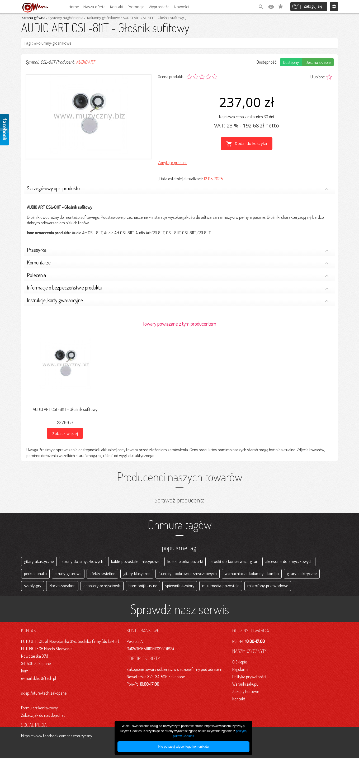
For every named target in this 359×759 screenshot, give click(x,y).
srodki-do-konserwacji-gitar (234, 561)
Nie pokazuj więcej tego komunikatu (183, 746)
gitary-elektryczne (302, 573)
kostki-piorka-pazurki (185, 561)
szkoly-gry (32, 586)
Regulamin (240, 670)
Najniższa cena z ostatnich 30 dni (246, 116)
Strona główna (33, 17)
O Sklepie (239, 662)
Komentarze (178, 262)
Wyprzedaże (159, 6)
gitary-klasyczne (136, 573)
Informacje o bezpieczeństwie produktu (178, 288)
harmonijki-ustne (143, 586)
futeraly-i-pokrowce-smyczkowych (187, 573)
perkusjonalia (35, 573)
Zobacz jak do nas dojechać (43, 716)
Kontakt (116, 6)
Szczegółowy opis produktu (178, 188)
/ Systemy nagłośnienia (64, 17)
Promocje (135, 6)
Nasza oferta (94, 6)
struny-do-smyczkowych (82, 561)
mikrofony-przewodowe (267, 586)
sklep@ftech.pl (44, 679)
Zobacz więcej (65, 432)
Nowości (181, 6)
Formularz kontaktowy (39, 708)
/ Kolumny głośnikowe (101, 17)
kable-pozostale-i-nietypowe (135, 561)
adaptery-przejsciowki (102, 586)
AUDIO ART (85, 62)
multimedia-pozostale (220, 586)
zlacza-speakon (62, 586)
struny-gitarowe (68, 573)
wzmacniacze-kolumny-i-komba (252, 573)
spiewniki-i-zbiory (179, 586)
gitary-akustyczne (39, 561)
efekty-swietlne (102, 573)
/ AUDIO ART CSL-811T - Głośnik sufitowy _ (153, 17)
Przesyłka (178, 250)
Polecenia (178, 275)
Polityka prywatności (249, 677)
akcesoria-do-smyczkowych (289, 561)
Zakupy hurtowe (245, 692)
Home (73, 6)
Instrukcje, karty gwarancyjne (178, 300)
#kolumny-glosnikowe (53, 43)
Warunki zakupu (245, 684)
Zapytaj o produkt (172, 162)
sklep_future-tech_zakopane (44, 693)
